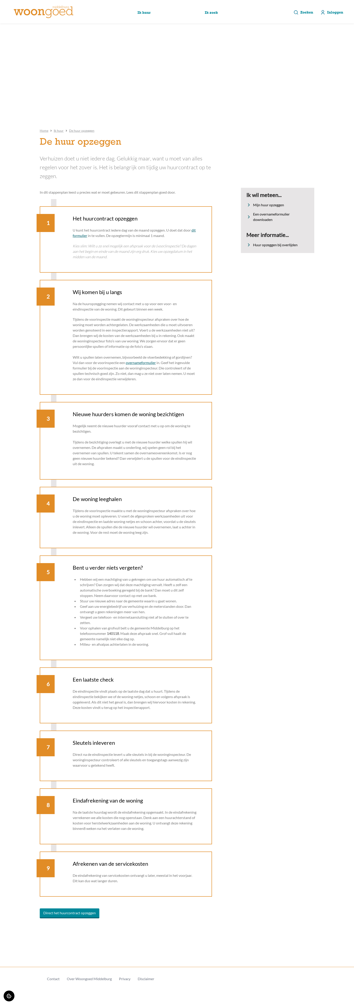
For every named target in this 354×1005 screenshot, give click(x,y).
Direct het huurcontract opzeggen (69, 913)
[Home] (43, 12)
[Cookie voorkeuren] (9, 996)
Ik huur (59, 130)
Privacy (124, 979)
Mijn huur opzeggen (265, 204)
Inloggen (331, 12)
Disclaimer (146, 979)
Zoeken (303, 12)
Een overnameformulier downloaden (268, 217)
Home (44, 130)
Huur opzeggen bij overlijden (272, 244)
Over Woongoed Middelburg (89, 979)
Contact (53, 979)
